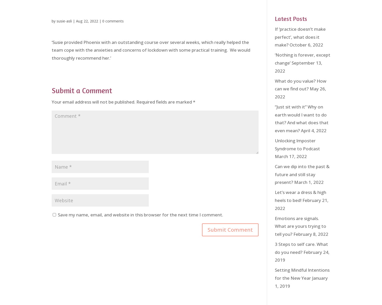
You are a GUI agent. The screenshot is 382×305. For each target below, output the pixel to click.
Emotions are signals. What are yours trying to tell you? (300, 226)
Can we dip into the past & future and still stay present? (302, 174)
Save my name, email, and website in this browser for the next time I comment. (140, 215)
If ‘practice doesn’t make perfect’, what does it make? (300, 37)
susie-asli (64, 21)
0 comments (113, 21)
